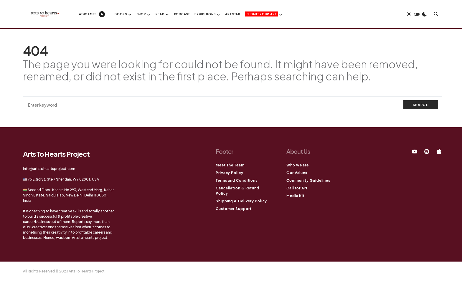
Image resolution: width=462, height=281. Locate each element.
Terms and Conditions (237, 180)
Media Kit (295, 196)
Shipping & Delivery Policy (241, 201)
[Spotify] (426, 151)
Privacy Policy (229, 173)
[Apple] (439, 151)
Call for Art (297, 188)
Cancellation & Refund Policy (237, 191)
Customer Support (233, 208)
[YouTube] (415, 151)
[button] (416, 14)
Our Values (296, 173)
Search (421, 105)
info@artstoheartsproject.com (49, 168)
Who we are (297, 165)
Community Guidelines (308, 180)
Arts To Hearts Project (56, 153)
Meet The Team (230, 165)
